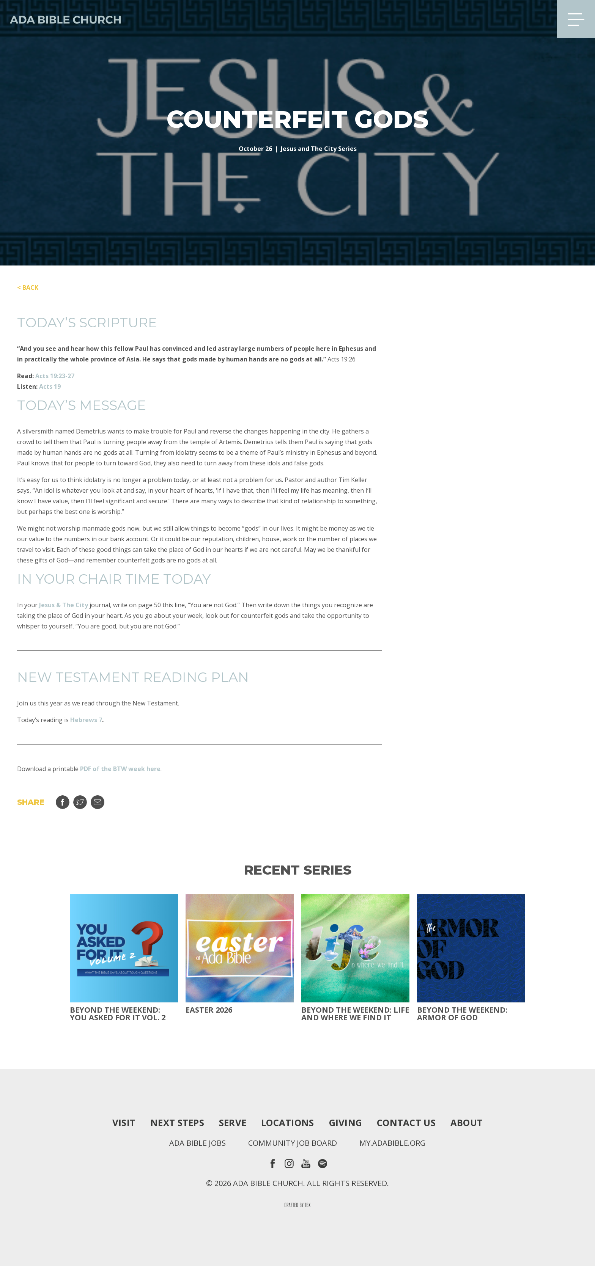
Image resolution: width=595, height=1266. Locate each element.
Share (62, 802)
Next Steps (177, 1122)
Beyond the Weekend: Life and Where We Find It (355, 1013)
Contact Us (406, 1122)
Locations (287, 1122)
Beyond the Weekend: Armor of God (462, 1013)
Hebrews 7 (86, 720)
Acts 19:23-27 (54, 376)
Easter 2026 (209, 1010)
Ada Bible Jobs (197, 1143)
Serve (232, 1122)
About (466, 1122)
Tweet (80, 802)
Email (97, 802)
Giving (345, 1122)
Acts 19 (50, 386)
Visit (123, 1122)
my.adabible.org (392, 1143)
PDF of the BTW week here (120, 769)
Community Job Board (292, 1143)
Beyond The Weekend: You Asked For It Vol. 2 (117, 1013)
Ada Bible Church (60, 19)
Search (539, 19)
